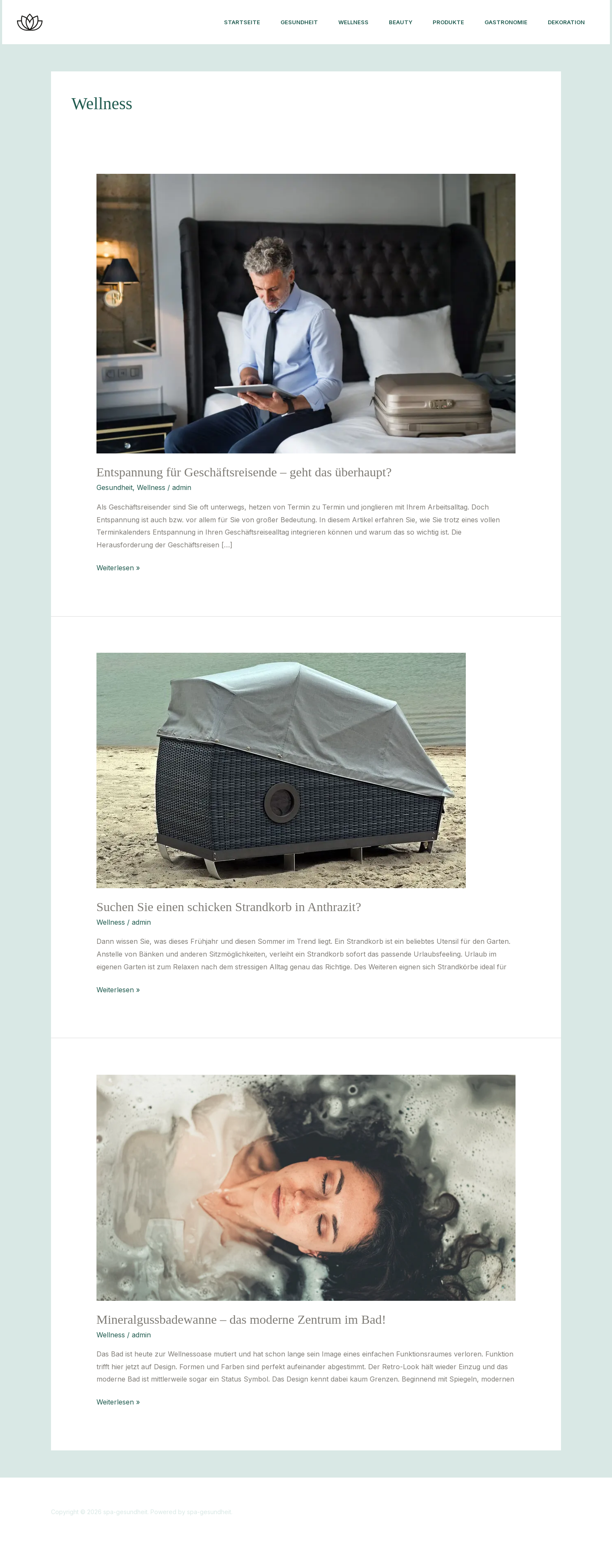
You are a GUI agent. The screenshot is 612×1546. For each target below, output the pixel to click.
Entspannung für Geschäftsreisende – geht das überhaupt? (244, 472)
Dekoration (566, 22)
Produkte (448, 22)
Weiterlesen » (118, 567)
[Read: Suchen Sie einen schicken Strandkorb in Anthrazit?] (281, 769)
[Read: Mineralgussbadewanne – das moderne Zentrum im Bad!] (306, 1187)
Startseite (242, 22)
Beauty (400, 22)
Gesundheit (299, 22)
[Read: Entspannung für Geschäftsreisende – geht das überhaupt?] (306, 313)
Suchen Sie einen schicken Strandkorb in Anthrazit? (228, 907)
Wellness (353, 22)
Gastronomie (505, 22)
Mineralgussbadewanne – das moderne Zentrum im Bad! (241, 1319)
